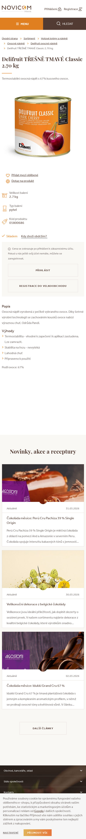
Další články (43, 728)
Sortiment (29, 38)
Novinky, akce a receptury (43, 451)
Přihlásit (43, 270)
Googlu (39, 811)
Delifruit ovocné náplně (44, 43)
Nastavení (10, 832)
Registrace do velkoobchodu (43, 286)
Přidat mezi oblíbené (25, 175)
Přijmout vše (37, 832)
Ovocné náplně (16, 43)
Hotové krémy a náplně (54, 38)
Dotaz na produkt (23, 180)
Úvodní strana (10, 38)
